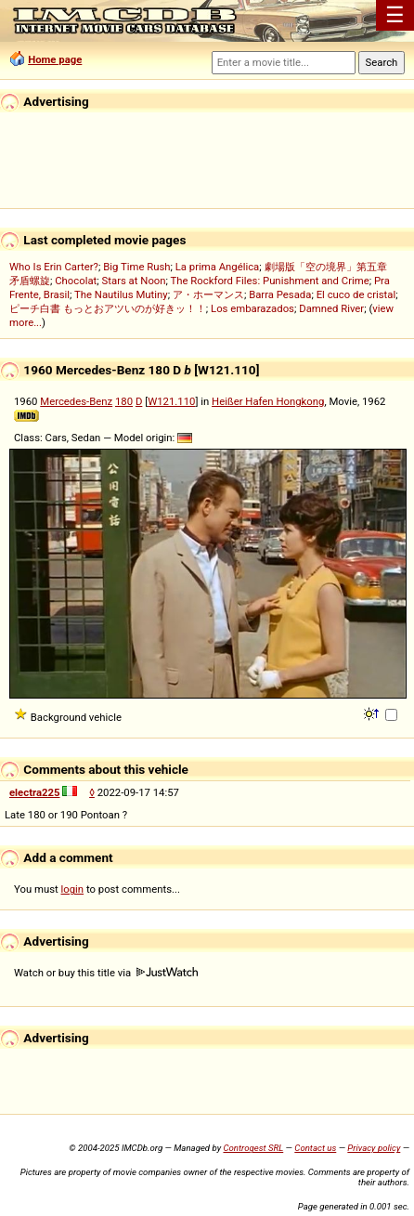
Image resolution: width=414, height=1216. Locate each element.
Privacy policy (373, 1148)
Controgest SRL (253, 1148)
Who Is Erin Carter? (53, 266)
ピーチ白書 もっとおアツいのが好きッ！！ (107, 308)
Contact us (315, 1148)
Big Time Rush (136, 266)
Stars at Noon (134, 280)
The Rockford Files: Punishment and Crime (270, 280)
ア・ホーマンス (208, 294)
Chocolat (76, 280)
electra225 (34, 792)
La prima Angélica (217, 266)
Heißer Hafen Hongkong (268, 401)
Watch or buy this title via (106, 972)
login (72, 889)
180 (124, 401)
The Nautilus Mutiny (121, 294)
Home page (55, 59)
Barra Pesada (280, 294)
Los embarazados (252, 308)
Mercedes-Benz (76, 401)
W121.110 (171, 401)
